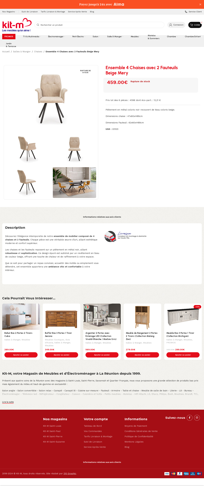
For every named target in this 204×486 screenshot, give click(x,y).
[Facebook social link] (190, 411)
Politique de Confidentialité (139, 430)
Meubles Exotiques (54, 340)
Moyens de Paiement (136, 419)
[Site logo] (17, 24)
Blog (127, 441)
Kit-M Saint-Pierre (52, 430)
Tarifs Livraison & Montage (98, 430)
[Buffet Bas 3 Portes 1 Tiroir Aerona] (61, 317)
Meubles (26, 340)
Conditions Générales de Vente (141, 425)
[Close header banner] (200, 4)
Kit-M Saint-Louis (52, 419)
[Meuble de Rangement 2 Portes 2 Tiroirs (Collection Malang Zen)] (142, 317)
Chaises (38, 51)
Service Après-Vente (95, 441)
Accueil (6, 51)
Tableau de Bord (93, 419)
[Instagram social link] (197, 411)
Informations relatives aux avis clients (102, 217)
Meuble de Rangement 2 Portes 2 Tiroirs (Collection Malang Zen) (141, 336)
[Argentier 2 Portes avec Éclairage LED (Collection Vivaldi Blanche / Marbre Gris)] (102, 317)
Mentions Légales (134, 435)
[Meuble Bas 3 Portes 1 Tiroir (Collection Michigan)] (183, 317)
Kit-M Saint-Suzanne (54, 435)
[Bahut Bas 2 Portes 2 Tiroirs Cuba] (21, 317)
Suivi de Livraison (93, 435)
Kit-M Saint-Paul (52, 425)
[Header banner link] (97, 4)
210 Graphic (70, 467)
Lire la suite (8, 396)
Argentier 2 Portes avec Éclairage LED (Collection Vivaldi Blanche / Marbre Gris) (100, 336)
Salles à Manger (22, 51)
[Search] (99, 25)
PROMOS (171, 343)
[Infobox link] (193, 12)
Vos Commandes (93, 425)
